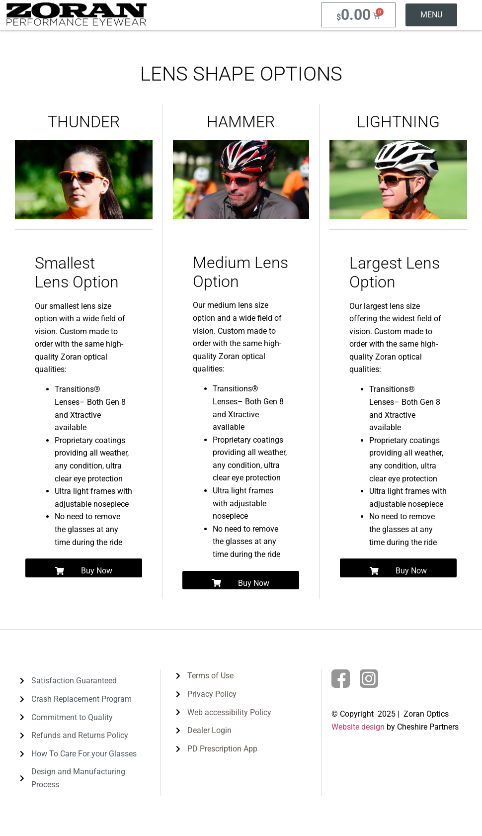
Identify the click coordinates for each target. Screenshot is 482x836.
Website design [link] (358, 727)
